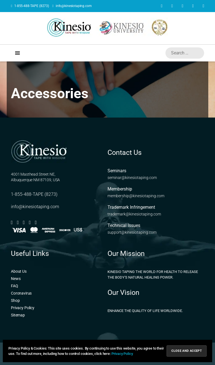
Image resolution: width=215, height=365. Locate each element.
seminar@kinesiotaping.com (132, 177)
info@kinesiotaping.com (72, 6)
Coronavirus (21, 293)
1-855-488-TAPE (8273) (30, 6)
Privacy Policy (22, 308)
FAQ (14, 286)
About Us (19, 271)
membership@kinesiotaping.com (136, 196)
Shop (15, 300)
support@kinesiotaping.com (132, 232)
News (15, 278)
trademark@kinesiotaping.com (134, 214)
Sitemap (18, 315)
